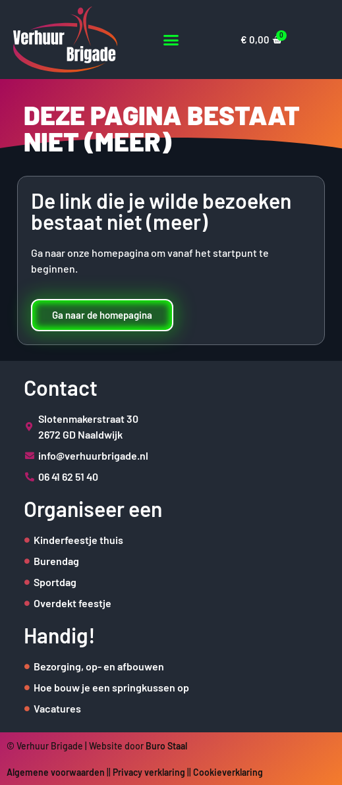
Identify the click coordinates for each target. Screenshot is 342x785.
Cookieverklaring (228, 772)
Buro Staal (166, 745)
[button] (171, 40)
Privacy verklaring (149, 772)
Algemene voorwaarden (56, 772)
